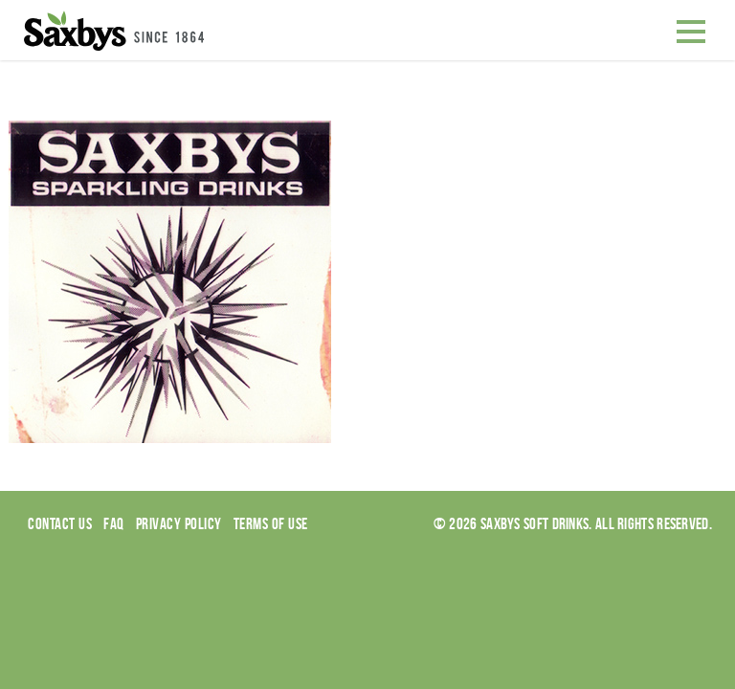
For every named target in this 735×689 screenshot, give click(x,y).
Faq (113, 523)
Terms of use (271, 523)
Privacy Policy (179, 523)
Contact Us (60, 523)
